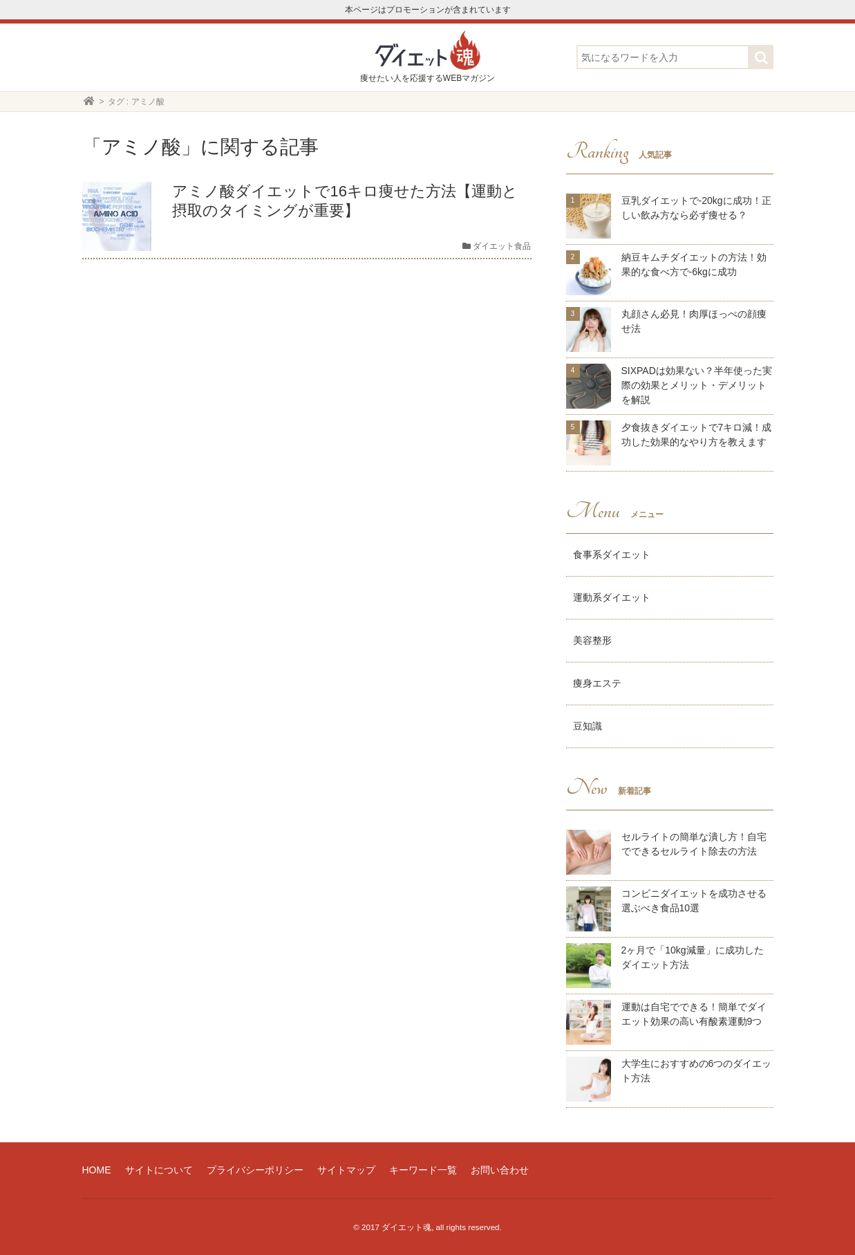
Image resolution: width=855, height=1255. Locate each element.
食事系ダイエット (611, 554)
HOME (96, 1169)
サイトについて (159, 1169)
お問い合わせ (500, 1169)
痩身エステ (597, 683)
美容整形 (592, 640)
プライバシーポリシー (255, 1169)
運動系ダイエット (611, 597)
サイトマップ (346, 1169)
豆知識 (587, 726)
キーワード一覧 (423, 1169)
